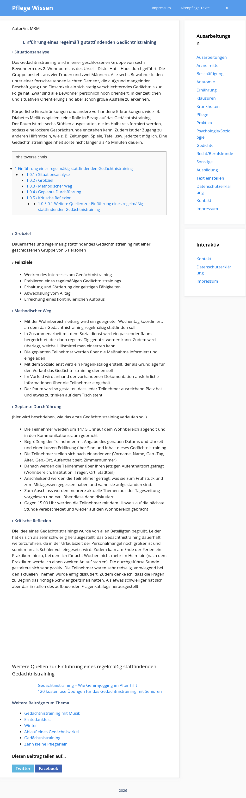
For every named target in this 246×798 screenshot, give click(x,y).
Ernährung (207, 90)
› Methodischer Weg (49, 186)
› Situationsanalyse (48, 174)
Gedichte (205, 145)
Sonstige (205, 161)
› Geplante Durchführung (53, 192)
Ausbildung (207, 170)
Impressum (161, 7)
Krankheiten (208, 106)
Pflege (202, 114)
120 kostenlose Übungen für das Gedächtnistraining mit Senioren (100, 691)
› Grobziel (39, 180)
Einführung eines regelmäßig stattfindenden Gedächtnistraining (74, 168)
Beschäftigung (210, 73)
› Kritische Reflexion (48, 198)
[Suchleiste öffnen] (227, 8)
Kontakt (204, 200)
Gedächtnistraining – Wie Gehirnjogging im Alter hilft (87, 685)
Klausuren (206, 98)
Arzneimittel (208, 65)
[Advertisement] (89, 629)
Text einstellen (210, 178)
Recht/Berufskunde (215, 153)
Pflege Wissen (32, 8)
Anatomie (206, 81)
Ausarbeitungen (212, 57)
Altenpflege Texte (200, 8)
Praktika (204, 122)
